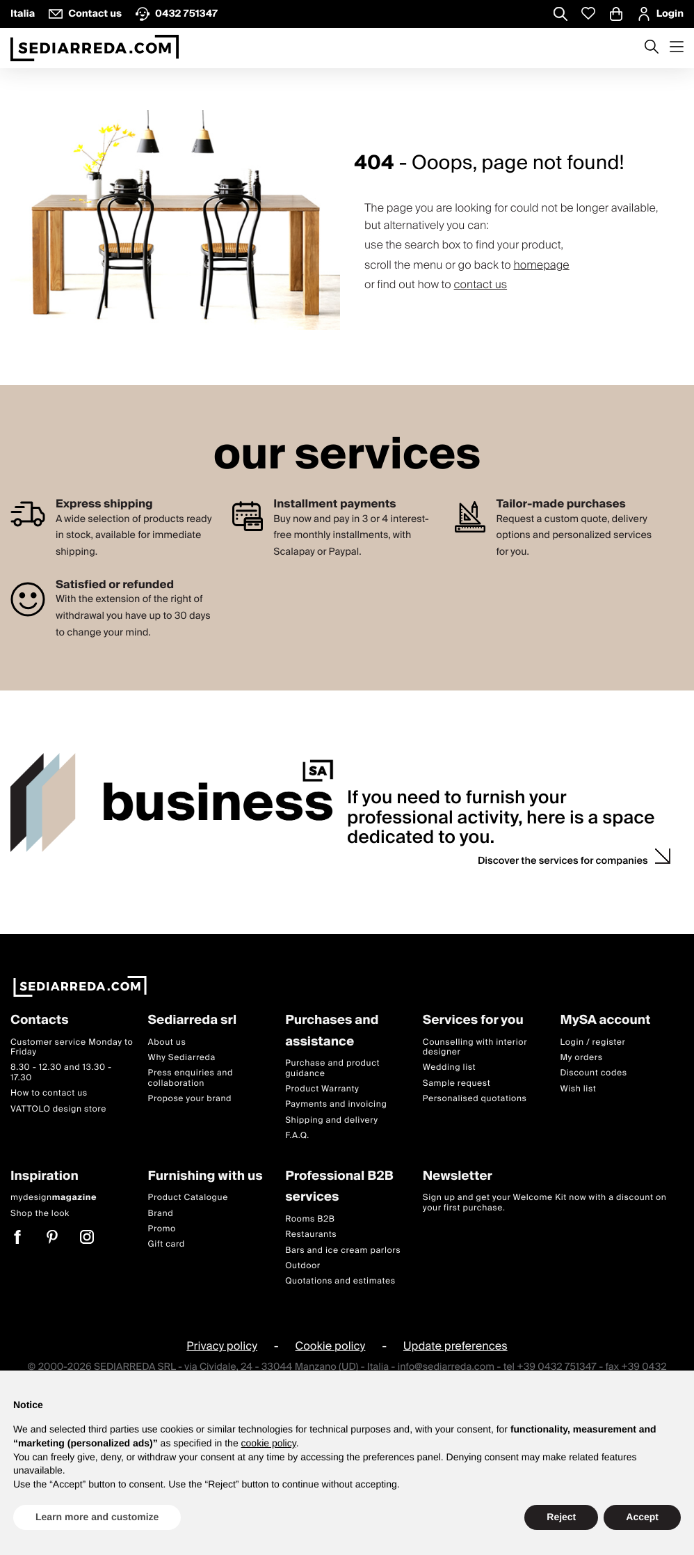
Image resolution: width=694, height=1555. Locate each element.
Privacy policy (221, 1346)
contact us (481, 284)
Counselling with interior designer (475, 1047)
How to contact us (49, 1093)
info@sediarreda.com (446, 1367)
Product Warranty (322, 1089)
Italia (22, 14)
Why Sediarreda (182, 1057)
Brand (161, 1213)
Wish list (578, 1089)
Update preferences (455, 1346)
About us (167, 1042)
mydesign (53, 1197)
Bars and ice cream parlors (343, 1250)
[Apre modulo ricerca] (560, 15)
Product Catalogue (188, 1197)
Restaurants (311, 1234)
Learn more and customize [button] (97, 1516)
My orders (581, 1057)
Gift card (166, 1244)
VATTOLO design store (58, 1109)
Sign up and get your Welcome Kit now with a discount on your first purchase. (545, 1202)
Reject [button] (561, 1516)
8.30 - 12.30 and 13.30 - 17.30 (61, 1072)
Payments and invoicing (336, 1104)
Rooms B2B (309, 1219)
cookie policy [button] (268, 1443)
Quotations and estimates (340, 1281)
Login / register (592, 1042)
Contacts (39, 1021)
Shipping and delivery (331, 1120)
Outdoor (303, 1265)
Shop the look (40, 1213)
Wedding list (449, 1067)
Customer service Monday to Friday (71, 1047)
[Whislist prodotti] (588, 13)
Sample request (456, 1083)
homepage (541, 265)
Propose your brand (190, 1098)
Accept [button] (642, 1516)
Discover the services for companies (563, 861)
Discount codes (593, 1073)
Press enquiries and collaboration (190, 1078)
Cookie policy (331, 1346)
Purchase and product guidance (332, 1068)
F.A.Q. (297, 1135)
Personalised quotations (475, 1098)
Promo (162, 1229)
